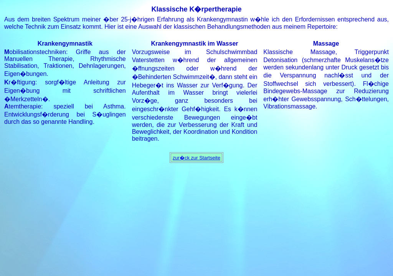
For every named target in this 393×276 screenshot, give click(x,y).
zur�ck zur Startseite (196, 158)
